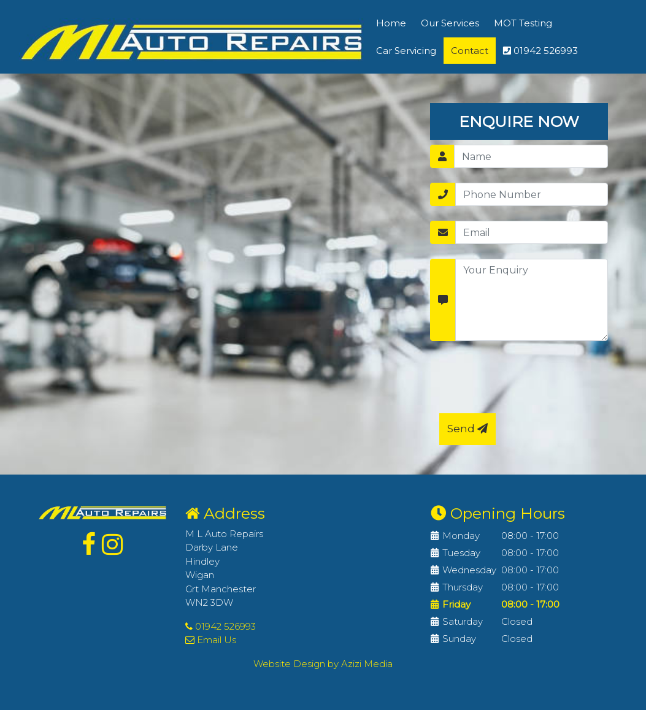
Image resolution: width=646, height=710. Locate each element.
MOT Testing (523, 23)
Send (467, 428)
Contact (469, 50)
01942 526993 (540, 50)
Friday (456, 604)
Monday (461, 535)
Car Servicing (406, 50)
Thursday (462, 587)
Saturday (462, 621)
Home (391, 23)
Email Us (210, 640)
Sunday (459, 638)
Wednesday (469, 570)
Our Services (450, 23)
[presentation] (532, 379)
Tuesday (461, 553)
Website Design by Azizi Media (323, 664)
